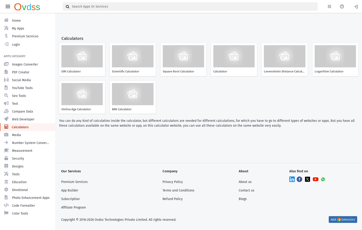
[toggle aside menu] (8, 6)
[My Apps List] (329, 6)
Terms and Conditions (178, 190)
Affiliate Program (73, 207)
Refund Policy (173, 199)
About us (245, 182)
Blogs (243, 199)
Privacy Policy (173, 182)
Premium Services (74, 182)
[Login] (356, 6)
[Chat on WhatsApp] (323, 179)
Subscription (70, 199)
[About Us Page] (342, 6)
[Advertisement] (208, 25)
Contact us (246, 190)
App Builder (69, 190)
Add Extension (343, 219)
